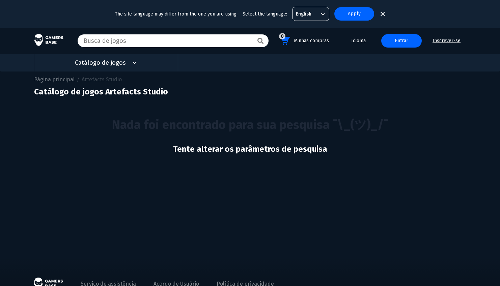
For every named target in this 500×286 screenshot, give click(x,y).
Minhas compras (304, 39)
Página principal (54, 79)
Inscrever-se (447, 41)
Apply (354, 14)
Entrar (401, 41)
